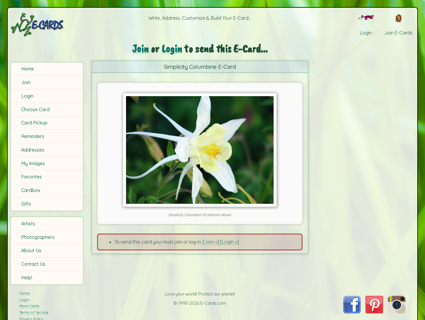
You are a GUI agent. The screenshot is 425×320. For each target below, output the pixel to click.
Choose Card (35, 109)
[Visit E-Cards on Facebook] (352, 312)
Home (27, 69)
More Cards (29, 305)
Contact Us (33, 264)
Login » (229, 242)
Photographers (38, 237)
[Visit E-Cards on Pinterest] (374, 312)
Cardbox (30, 190)
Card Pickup (34, 123)
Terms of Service (33, 312)
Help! (26, 277)
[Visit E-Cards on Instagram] (397, 312)
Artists (28, 224)
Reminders (32, 136)
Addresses (32, 150)
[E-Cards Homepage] (47, 24)
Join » (211, 242)
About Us (31, 250)
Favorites (31, 177)
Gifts (26, 204)
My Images (33, 163)
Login (27, 96)
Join (25, 82)
